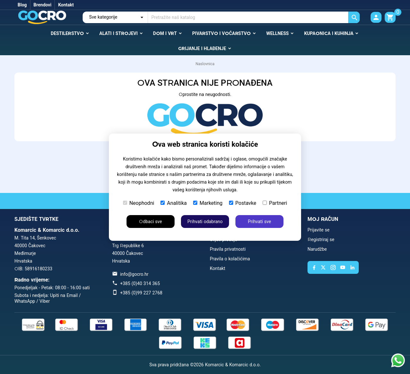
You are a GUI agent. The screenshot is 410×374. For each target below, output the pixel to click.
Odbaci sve (150, 221)
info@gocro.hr (134, 274)
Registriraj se (321, 239)
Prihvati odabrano (205, 221)
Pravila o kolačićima (230, 259)
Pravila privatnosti (228, 249)
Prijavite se (319, 230)
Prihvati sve (259, 221)
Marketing (207, 203)
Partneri (275, 203)
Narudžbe (317, 249)
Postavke (242, 203)
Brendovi (43, 5)
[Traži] (254, 17)
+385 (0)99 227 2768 (141, 293)
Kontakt (66, 5)
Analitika (173, 203)
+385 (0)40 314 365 (140, 283)
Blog (22, 5)
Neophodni (138, 203)
